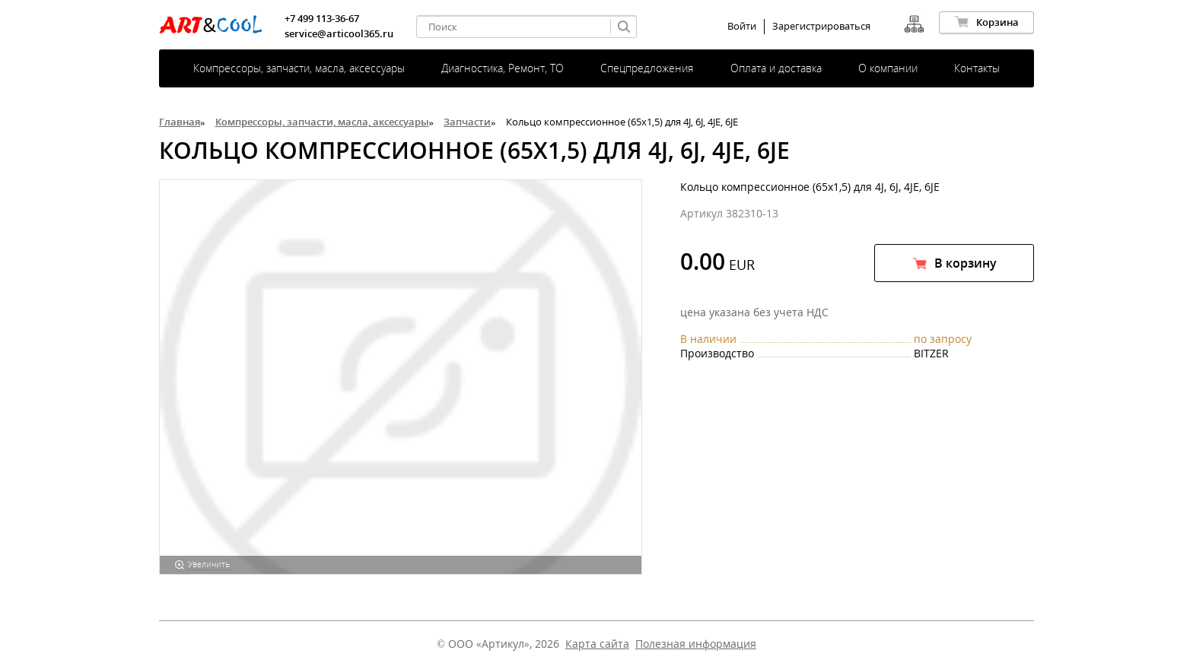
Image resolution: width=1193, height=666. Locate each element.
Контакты (977, 68)
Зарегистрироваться (821, 26)
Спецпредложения (646, 68)
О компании (888, 68)
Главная (179, 121)
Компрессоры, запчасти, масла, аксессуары (299, 68)
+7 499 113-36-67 (322, 18)
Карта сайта (597, 643)
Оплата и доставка (776, 68)
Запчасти (467, 121)
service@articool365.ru (339, 33)
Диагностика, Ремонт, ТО (502, 68)
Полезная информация (695, 643)
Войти (741, 26)
